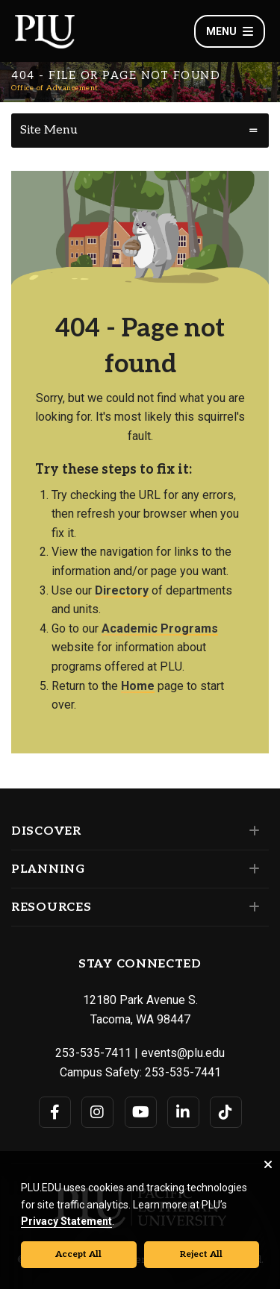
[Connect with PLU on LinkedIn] (183, 1112)
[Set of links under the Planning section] (251, 869)
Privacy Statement (66, 1221)
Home (138, 686)
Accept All (78, 1254)
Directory (122, 590)
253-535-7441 (183, 1072)
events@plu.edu (183, 1053)
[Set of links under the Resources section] (251, 907)
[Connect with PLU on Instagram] (97, 1112)
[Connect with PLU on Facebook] (55, 1112)
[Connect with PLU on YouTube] (141, 1112)
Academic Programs (160, 628)
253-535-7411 (93, 1053)
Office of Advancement (55, 88)
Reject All (201, 1254)
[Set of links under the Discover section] (251, 831)
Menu (229, 31)
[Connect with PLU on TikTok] (226, 1112)
